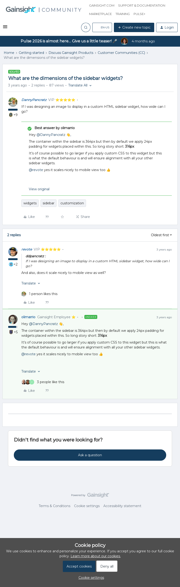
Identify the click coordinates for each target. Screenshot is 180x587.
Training (123, 14)
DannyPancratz (33, 100)
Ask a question (90, 455)
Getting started (31, 53)
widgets (30, 203)
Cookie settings (87, 506)
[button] (5, 28)
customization (72, 203)
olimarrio (28, 317)
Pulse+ (139, 14)
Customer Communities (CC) (121, 53)
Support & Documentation (141, 5)
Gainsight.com (101, 5)
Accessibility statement (122, 506)
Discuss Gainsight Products (71, 53)
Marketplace (100, 14)
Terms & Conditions (54, 506)
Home (9, 53)
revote (26, 249)
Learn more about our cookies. (96, 556)
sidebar (48, 203)
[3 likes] (42, 382)
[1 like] (39, 294)
